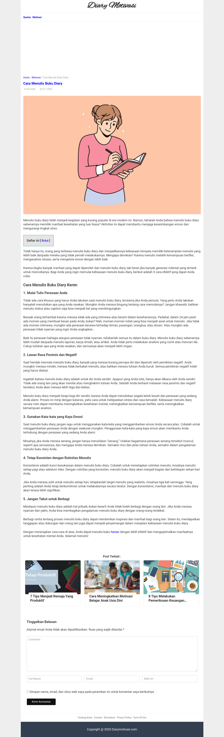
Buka (45, 240)
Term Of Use (139, 717)
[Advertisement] (112, 46)
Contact (98, 717)
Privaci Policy (124, 717)
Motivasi (37, 17)
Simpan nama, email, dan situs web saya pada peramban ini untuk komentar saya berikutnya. (92, 692)
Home (26, 77)
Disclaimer (109, 717)
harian (115, 532)
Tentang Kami (85, 717)
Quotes (27, 17)
